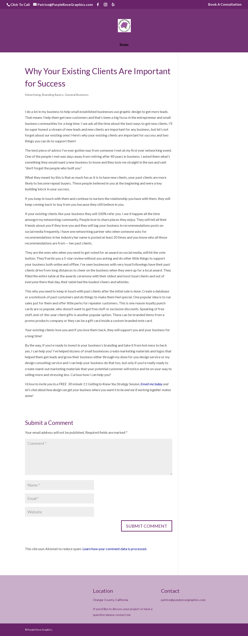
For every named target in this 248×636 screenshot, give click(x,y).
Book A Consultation (225, 4)
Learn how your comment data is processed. (115, 549)
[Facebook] (98, 4)
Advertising (33, 94)
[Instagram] (105, 4)
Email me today (151, 384)
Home (124, 45)
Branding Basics (52, 94)
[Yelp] (113, 4)
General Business (77, 94)
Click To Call (20, 4)
